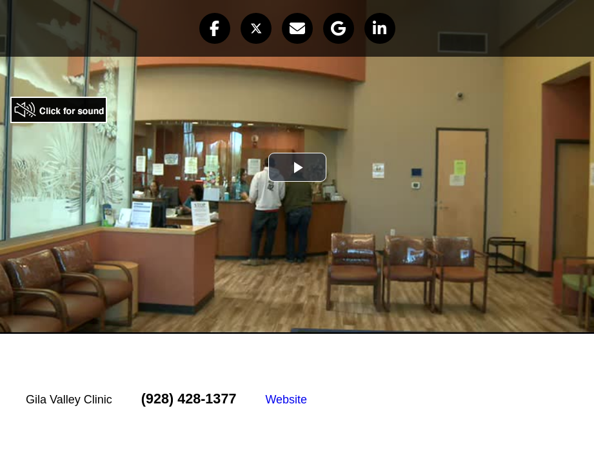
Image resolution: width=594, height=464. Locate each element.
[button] (214, 28)
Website (286, 399)
